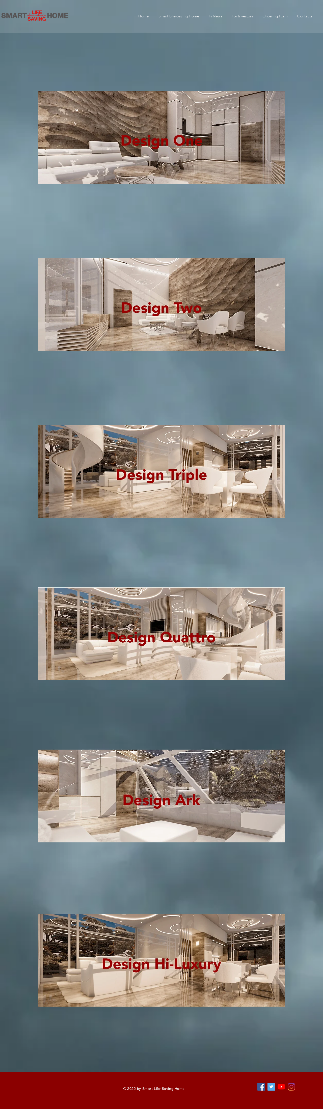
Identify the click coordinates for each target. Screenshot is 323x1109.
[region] (164, 195)
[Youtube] (281, 1087)
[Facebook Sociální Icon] (261, 1087)
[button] (178, 16)
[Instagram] (291, 1087)
